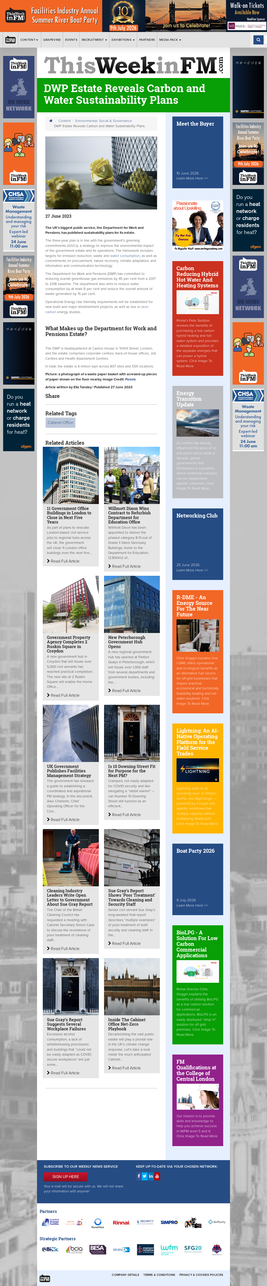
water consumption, (125, 256)
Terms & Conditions (159, 1275)
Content (29, 40)
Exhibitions (123, 40)
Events (71, 40)
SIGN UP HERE (65, 1176)
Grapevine (52, 40)
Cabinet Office (60, 422)
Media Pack (170, 40)
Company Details (125, 1275)
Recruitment (94, 40)
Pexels (130, 379)
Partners (147, 40)
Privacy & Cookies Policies (201, 1275)
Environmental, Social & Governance (103, 121)
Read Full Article (63, 561)
